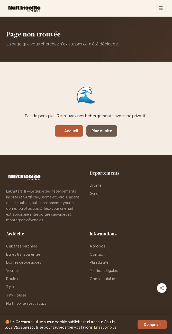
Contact (97, 254)
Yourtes (13, 270)
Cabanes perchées (22, 246)
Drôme (96, 185)
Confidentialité (102, 278)
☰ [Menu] (161, 8)
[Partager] (162, 288)
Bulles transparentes (23, 254)
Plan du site (102, 130)
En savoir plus (105, 327)
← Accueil (69, 130)
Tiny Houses (16, 295)
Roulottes (14, 278)
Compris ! (152, 324)
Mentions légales (104, 270)
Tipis (10, 286)
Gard (94, 193)
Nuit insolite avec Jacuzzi (26, 303)
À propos (97, 246)
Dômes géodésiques (23, 262)
